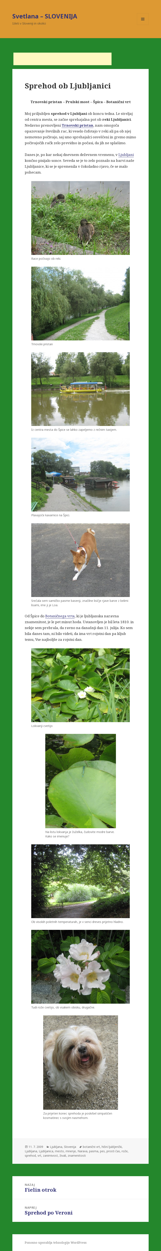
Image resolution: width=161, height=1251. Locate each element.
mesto (59, 1151)
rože (125, 1151)
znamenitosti (77, 1156)
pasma (93, 1151)
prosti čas (113, 1151)
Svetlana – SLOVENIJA (44, 16)
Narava (82, 1151)
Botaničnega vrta (60, 616)
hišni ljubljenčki (112, 1147)
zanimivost (50, 1156)
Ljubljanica (46, 1151)
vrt (39, 1156)
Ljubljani (126, 154)
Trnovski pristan (77, 125)
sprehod (30, 1156)
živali (63, 1156)
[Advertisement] (62, 59)
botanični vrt (91, 1147)
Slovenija (70, 1147)
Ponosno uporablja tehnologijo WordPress (56, 1243)
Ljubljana (56, 1147)
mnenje (71, 1151)
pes (102, 1151)
